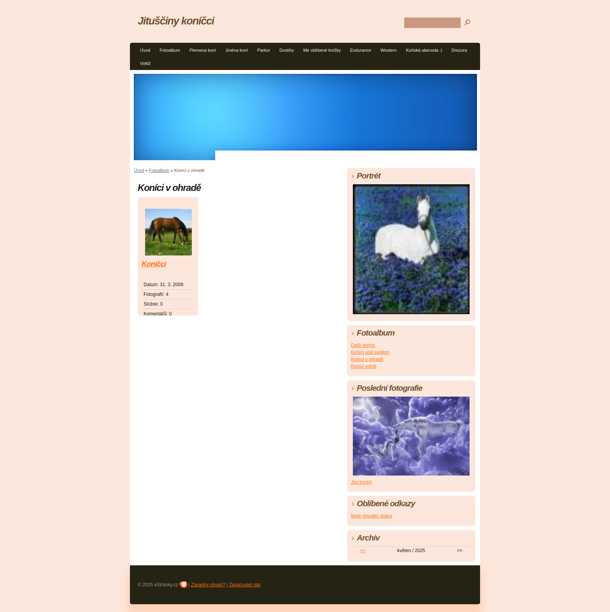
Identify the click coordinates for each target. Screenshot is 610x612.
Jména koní (236, 50)
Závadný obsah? (208, 585)
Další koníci (363, 345)
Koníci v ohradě (367, 359)
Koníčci (154, 264)
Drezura (459, 50)
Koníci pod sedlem (370, 352)
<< (363, 550)
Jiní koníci (361, 482)
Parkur (263, 50)
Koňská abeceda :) (424, 50)
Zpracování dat (244, 585)
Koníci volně (363, 366)
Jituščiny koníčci (176, 21)
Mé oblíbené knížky (322, 50)
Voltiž (145, 63)
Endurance (360, 50)
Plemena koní (202, 50)
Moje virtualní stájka (371, 516)
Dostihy (286, 50)
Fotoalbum (170, 50)
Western (388, 50)
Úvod (145, 50)
